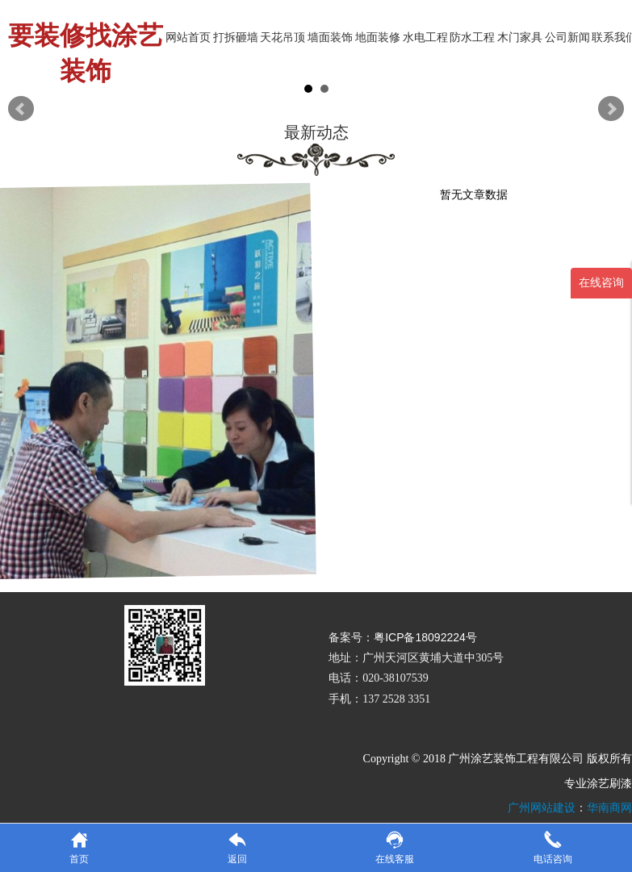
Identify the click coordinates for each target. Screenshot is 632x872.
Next (611, 109)
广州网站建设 (541, 808)
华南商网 (609, 808)
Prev (21, 109)
